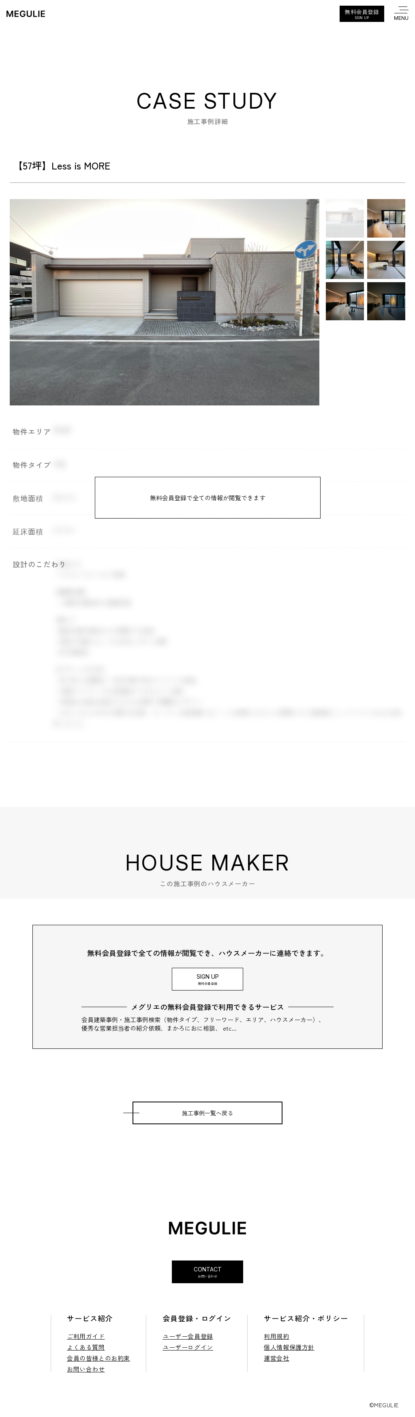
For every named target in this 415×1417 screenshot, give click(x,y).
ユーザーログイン (188, 1347)
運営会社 (276, 1358)
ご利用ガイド (86, 1336)
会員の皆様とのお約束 (98, 1358)
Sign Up (207, 979)
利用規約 (276, 1336)
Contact (207, 1272)
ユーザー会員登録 (188, 1336)
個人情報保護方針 (289, 1347)
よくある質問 (86, 1347)
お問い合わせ (86, 1369)
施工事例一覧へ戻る (207, 1113)
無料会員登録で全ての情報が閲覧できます (207, 497)
